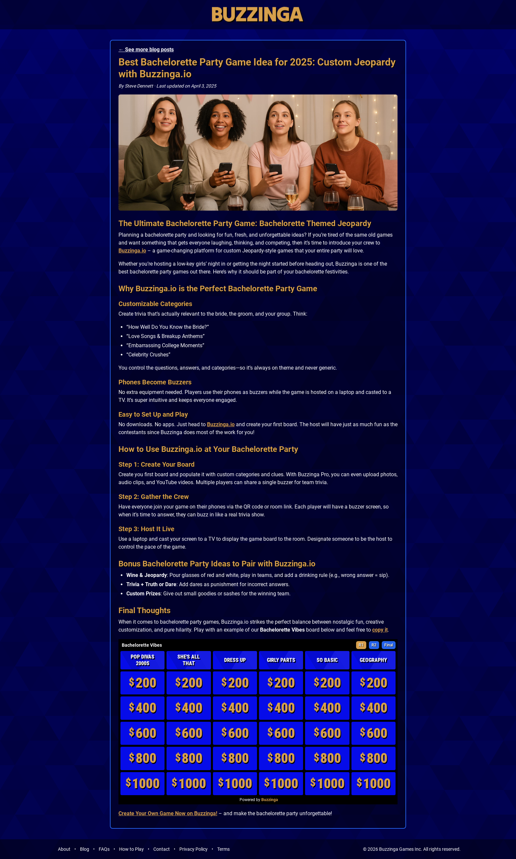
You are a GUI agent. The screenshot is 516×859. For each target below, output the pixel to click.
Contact (161, 849)
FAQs (104, 849)
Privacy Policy (193, 849)
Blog (84, 849)
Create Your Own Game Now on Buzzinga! (167, 813)
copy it (380, 630)
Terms (223, 849)
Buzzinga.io (132, 250)
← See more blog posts (146, 49)
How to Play (131, 849)
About (64, 849)
